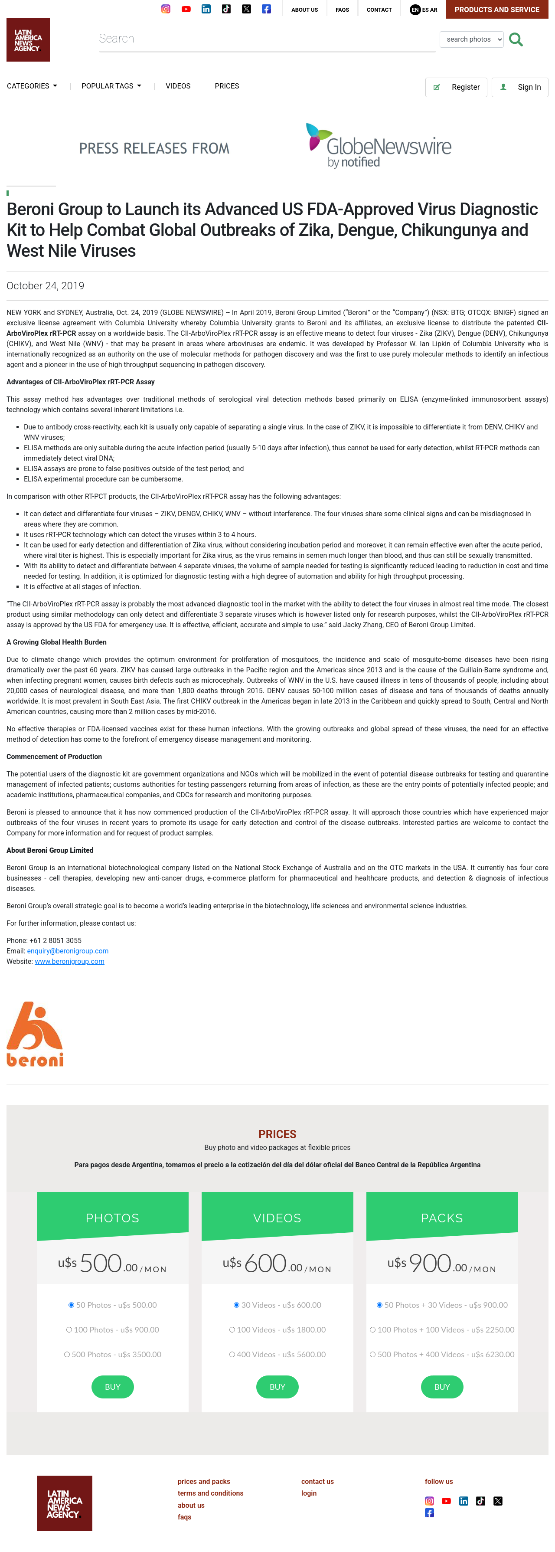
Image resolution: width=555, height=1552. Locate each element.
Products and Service (497, 9)
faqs (342, 10)
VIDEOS (178, 86)
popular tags (108, 86)
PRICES (227, 86)
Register (456, 87)
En (414, 10)
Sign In (520, 87)
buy (113, 1387)
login (309, 1493)
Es (425, 10)
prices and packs (204, 1481)
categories (29, 86)
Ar (433, 10)
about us (304, 10)
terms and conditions (211, 1493)
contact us (317, 1481)
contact (379, 10)
